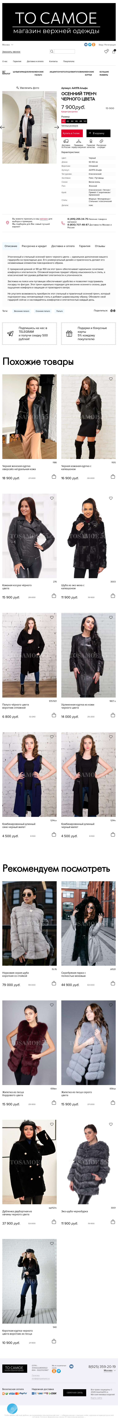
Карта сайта (96, 1398)
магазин (44, 219)
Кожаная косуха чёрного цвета (17, 587)
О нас (4, 61)
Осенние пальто (43, 311)
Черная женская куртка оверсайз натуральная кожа (19, 468)
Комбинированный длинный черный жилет (77, 826)
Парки (21, 72)
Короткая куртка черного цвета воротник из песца (17, 1332)
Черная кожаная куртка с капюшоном (76, 468)
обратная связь (75, 1393)
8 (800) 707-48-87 (78, 224)
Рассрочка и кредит (34, 246)
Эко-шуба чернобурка (74, 1211)
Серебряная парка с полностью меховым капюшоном (73, 974)
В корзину (98, 133)
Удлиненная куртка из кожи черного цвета (77, 706)
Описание (11, 246)
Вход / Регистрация (107, 45)
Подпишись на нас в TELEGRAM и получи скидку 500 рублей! (33, 333)
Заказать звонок (11, 51)
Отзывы (100, 246)
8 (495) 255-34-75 (77, 219)
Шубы (15, 72)
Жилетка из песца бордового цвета (13, 1094)
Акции (53, 72)
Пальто (59, 311)
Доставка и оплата (35, 61)
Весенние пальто (21, 311)
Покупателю (68, 61)
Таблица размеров (69, 126)
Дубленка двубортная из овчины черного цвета (17, 1213)
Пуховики (80, 72)
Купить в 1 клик (71, 133)
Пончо (59, 72)
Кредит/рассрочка (69, 111)
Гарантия (17, 61)
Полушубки (69, 72)
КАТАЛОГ (6, 74)
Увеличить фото (29, 88)
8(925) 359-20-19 (102, 1366)
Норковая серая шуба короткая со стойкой (15, 974)
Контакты (53, 61)
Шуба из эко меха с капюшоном (72, 587)
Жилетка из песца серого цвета (76, 1094)
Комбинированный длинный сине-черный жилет (18, 826)
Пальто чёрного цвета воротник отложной (15, 706)
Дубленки (30, 72)
